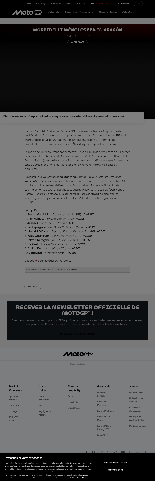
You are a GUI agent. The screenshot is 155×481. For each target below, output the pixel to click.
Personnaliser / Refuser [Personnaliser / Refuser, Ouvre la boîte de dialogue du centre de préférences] (115, 462)
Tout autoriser (115, 470)
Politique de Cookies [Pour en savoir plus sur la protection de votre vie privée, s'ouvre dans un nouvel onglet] (77, 478)
